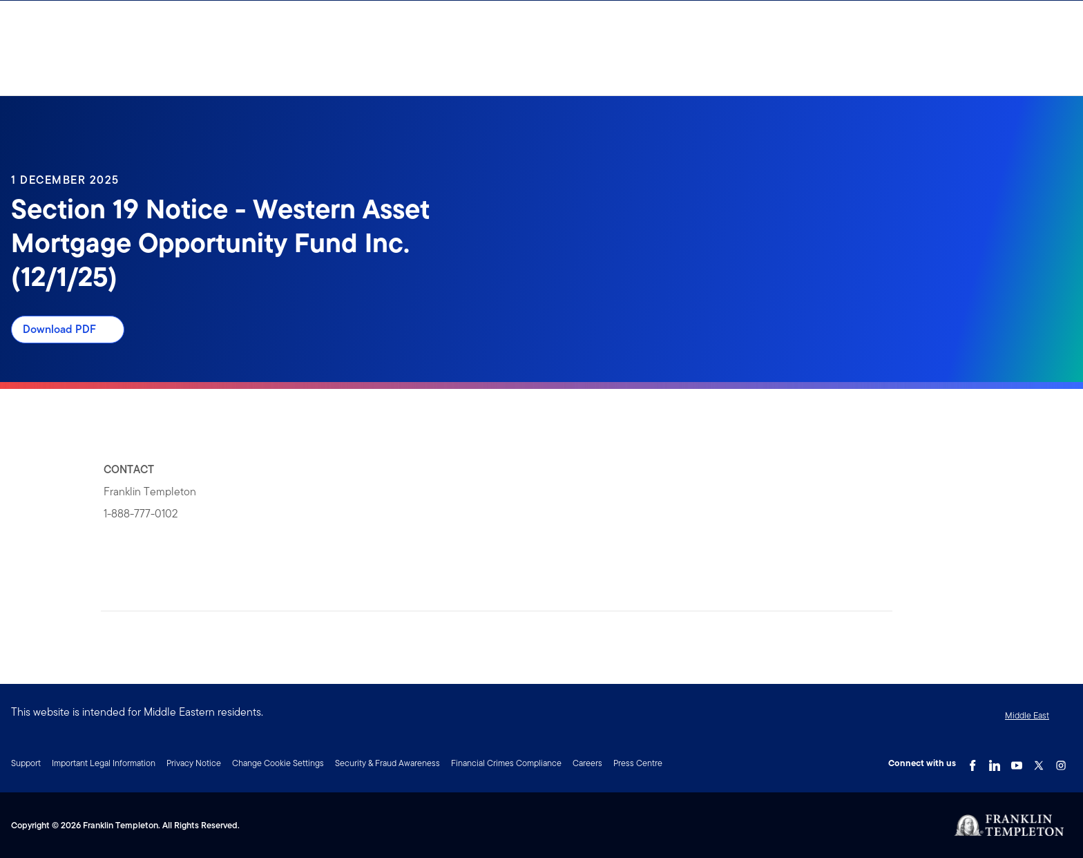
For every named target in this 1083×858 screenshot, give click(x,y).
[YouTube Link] (1017, 762)
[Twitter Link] (1039, 762)
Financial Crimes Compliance (506, 763)
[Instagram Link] (1061, 762)
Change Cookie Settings (278, 763)
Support (26, 763)
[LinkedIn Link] (995, 762)
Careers (587, 763)
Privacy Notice (193, 763)
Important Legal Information (103, 763)
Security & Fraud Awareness (387, 763)
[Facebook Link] (972, 762)
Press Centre (637, 763)
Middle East (1027, 715)
